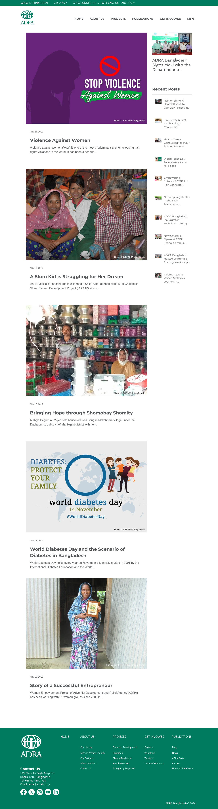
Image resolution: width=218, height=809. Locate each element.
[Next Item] (186, 44)
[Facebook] (23, 792)
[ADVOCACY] (128, 3)
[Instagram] (40, 792)
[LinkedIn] (56, 792)
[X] (31, 792)
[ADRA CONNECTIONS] (86, 3)
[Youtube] (48, 792)
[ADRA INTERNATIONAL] (35, 3)
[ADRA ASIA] (60, 3)
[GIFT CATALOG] (110, 3)
